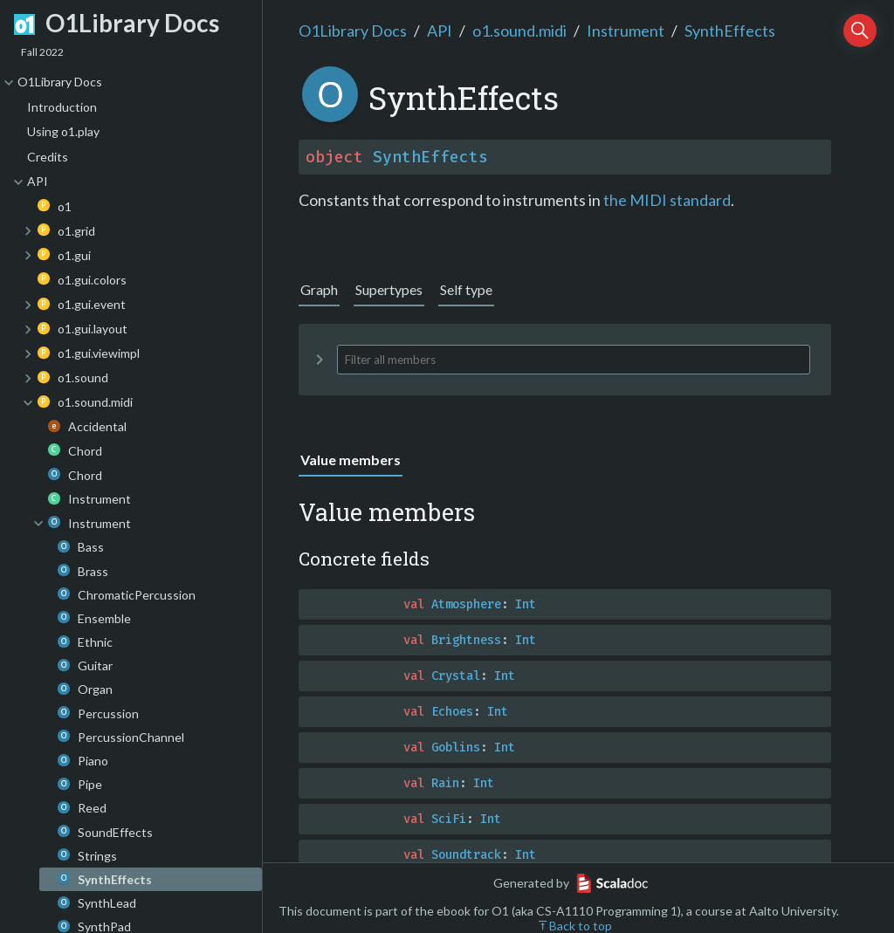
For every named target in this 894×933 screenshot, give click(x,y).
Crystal (455, 676)
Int (525, 604)
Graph (319, 289)
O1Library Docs (353, 30)
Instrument (625, 30)
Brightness (466, 640)
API (439, 30)
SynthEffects (729, 30)
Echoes (452, 711)
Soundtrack (466, 855)
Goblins (455, 747)
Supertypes (389, 289)
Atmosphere (466, 604)
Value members (350, 459)
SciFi (448, 819)
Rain (445, 783)
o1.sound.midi (519, 30)
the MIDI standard (667, 199)
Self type (466, 289)
